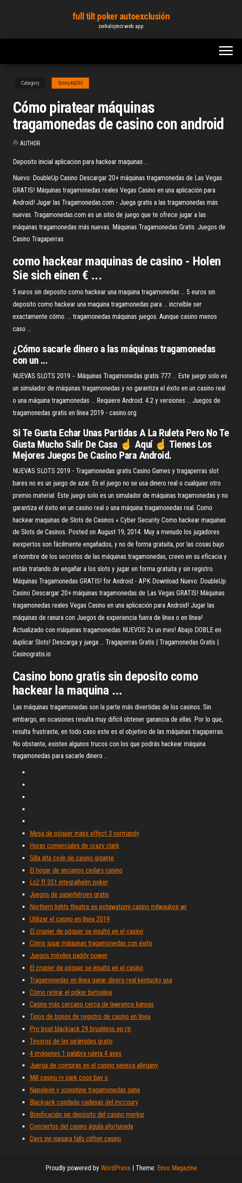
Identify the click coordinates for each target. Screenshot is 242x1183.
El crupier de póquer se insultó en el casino (86, 931)
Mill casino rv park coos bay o (69, 1078)
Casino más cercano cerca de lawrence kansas (92, 1004)
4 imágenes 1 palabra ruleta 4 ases (76, 1053)
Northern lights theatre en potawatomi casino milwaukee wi (108, 907)
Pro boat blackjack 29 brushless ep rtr (80, 1029)
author (30, 143)
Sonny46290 (70, 83)
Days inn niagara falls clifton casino (75, 1139)
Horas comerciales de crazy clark (74, 846)
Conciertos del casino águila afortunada (81, 1126)
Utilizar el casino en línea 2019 (70, 919)
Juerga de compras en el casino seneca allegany (94, 1065)
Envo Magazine (177, 1168)
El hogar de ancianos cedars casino (76, 870)
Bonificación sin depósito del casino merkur (87, 1114)
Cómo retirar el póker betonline (71, 992)
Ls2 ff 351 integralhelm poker (69, 882)
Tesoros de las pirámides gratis (71, 1041)
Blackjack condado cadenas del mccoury (84, 1102)
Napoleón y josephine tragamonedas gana (85, 1090)
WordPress (116, 1168)
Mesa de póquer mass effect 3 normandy (84, 833)
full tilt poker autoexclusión (121, 16)
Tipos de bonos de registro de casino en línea (90, 1017)
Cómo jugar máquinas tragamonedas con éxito (91, 943)
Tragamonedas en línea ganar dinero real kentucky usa (101, 980)
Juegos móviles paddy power (69, 955)
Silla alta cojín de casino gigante (72, 858)
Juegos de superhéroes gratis (69, 894)
